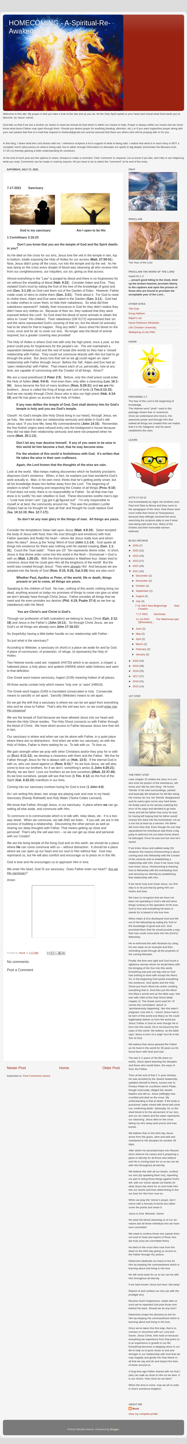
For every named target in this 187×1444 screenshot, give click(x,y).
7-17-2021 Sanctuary (150, 614)
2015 (136, 686)
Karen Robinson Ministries (144, 322)
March (140, 644)
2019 (136, 665)
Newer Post (16, 1068)
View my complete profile (143, 1413)
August (140, 596)
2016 (136, 681)
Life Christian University (142, 327)
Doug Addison (137, 313)
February (141, 649)
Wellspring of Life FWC (142, 332)
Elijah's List (135, 318)
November (142, 580)
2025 (136, 550)
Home (64, 1068)
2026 (136, 545)
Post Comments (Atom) (36, 1075)
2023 (136, 560)
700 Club (134, 308)
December (142, 575)
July (138, 601)
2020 (136, 660)
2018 (136, 670)
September (142, 590)
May (138, 633)
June (139, 628)
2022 (136, 565)
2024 (136, 555)
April (139, 639)
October (141, 585)
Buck (135, 1408)
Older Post (111, 1068)
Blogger (114, 1429)
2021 (136, 571)
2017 (136, 676)
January (141, 654)
